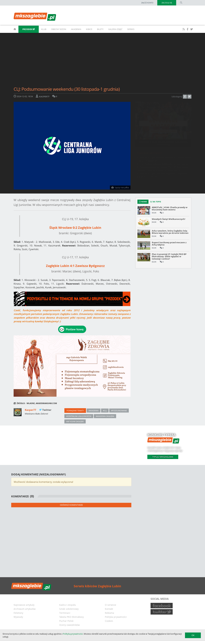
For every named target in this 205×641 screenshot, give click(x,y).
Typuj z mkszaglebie (162, 456)
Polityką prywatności (73, 633)
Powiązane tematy (75, 410)
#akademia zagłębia (105, 416)
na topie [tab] (155, 201)
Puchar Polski (66, 620)
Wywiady (18, 616)
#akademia (93, 410)
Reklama (109, 612)
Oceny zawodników (69, 624)
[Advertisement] (102, 60)
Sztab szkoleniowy (69, 608)
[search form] (181, 2)
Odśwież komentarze (71, 504)
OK (193, 635)
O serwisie (110, 604)
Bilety (100, 29)
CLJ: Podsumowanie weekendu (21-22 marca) (164, 163)
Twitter (45, 409)
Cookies (109, 620)
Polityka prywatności (116, 616)
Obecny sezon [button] (58, 29)
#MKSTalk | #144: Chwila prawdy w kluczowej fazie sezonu (163, 143)
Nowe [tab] (143, 201)
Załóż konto (147, 2)
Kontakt (109, 608)
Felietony (18, 612)
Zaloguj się (166, 2)
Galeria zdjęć (115, 29)
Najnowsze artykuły (24, 604)
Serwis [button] (130, 29)
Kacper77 (31, 409)
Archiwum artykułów (25, 608)
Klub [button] (43, 29)
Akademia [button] (76, 29)
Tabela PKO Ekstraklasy (71, 616)
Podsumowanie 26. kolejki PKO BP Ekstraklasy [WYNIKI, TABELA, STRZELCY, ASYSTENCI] (163, 169)
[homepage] (11, 29)
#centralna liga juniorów (78, 416)
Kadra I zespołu (67, 604)
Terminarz (64, 612)
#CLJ (105, 410)
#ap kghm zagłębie (75, 421)
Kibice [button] (89, 29)
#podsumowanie (119, 410)
